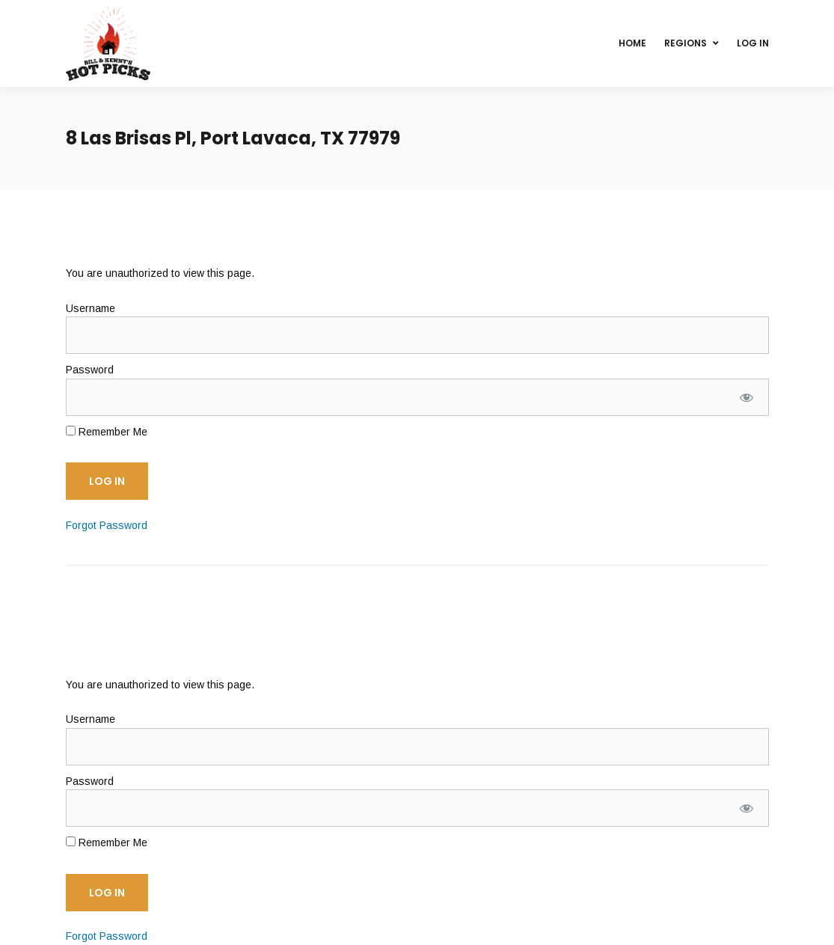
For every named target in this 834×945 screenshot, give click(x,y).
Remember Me (106, 432)
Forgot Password (106, 525)
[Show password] (746, 397)
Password (90, 370)
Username (90, 308)
